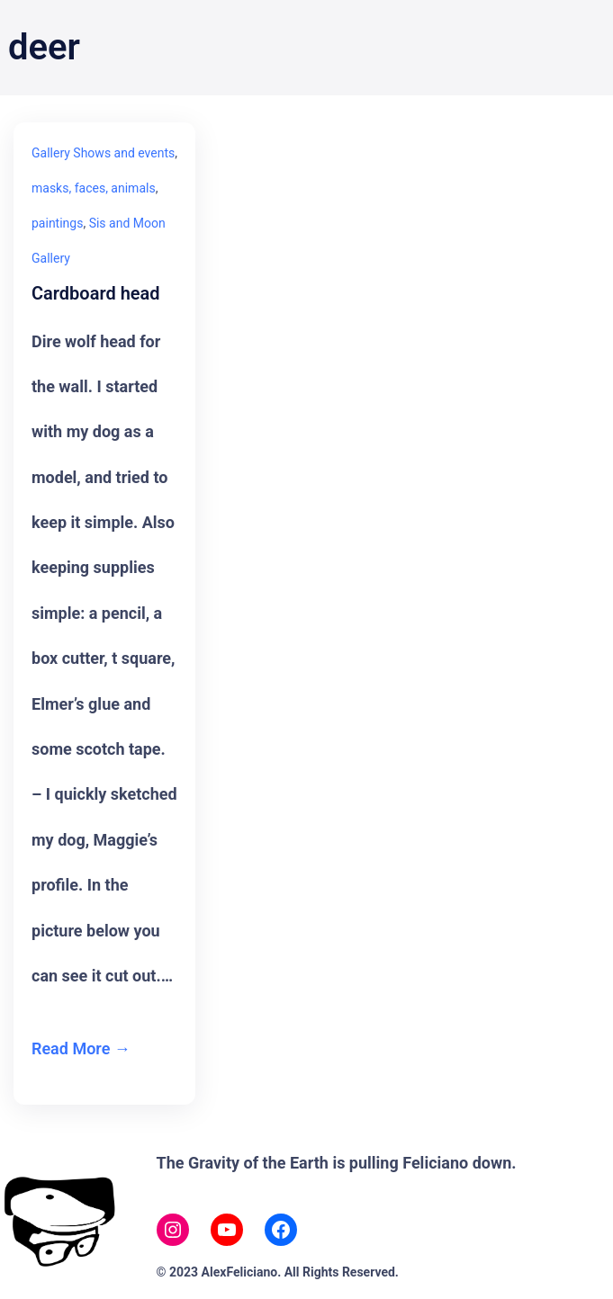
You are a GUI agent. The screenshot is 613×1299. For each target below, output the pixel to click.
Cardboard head (96, 293)
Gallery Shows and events (103, 153)
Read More (71, 1048)
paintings (57, 223)
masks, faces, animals (94, 188)
